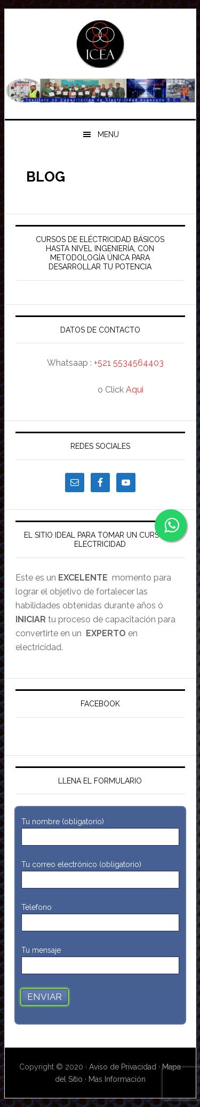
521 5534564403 (131, 363)
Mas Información (117, 1079)
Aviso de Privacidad (123, 1067)
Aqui (134, 390)
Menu (108, 134)
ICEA (100, 44)
